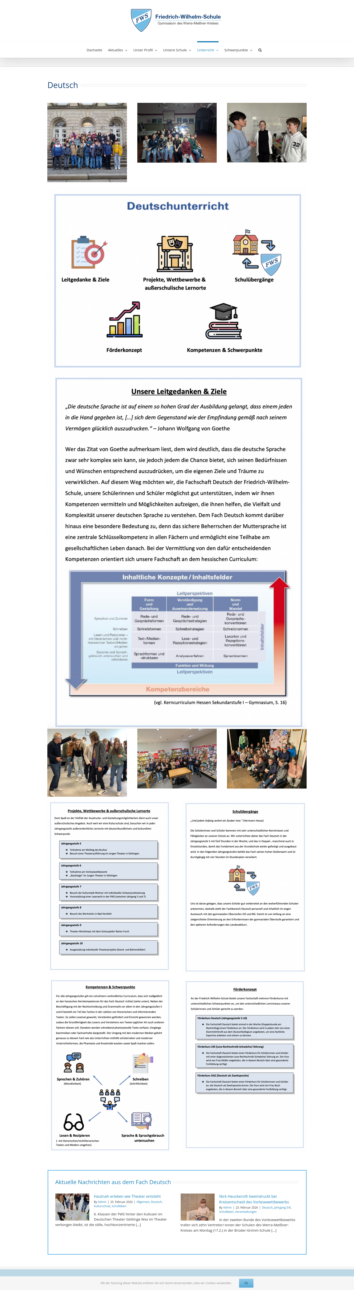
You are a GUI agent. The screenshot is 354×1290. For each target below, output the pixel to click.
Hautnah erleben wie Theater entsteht (127, 1196)
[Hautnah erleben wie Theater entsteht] (72, 1207)
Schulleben (119, 1206)
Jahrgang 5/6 (282, 1208)
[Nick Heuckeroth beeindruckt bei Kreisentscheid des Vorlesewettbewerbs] (198, 1207)
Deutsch (156, 1202)
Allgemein (143, 1202)
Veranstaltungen (246, 1212)
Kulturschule (102, 1206)
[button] (260, 49)
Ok (246, 1283)
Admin (102, 1202)
